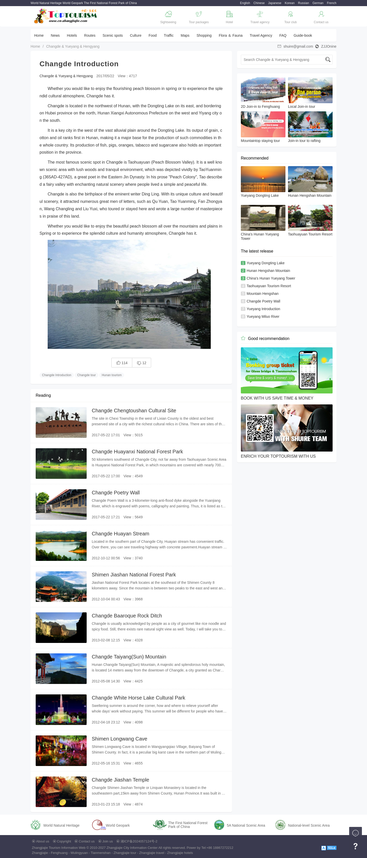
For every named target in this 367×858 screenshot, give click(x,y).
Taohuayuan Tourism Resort (269, 286)
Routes (89, 35)
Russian (303, 3)
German (317, 3)
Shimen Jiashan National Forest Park (134, 574)
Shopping (204, 35)
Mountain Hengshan (263, 294)
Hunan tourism (112, 375)
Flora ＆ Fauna (230, 35)
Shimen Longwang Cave (119, 739)
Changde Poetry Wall (116, 492)
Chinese (259, 3)
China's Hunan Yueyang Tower (271, 278)
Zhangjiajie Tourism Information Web (59, 848)
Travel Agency (261, 35)
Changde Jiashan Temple (120, 780)
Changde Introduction (56, 375)
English (245, 3)
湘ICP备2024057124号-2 (139, 841)
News (55, 35)
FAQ (282, 35)
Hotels (72, 35)
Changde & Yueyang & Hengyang (72, 46)
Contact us (87, 841)
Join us (107, 841)
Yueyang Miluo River (263, 316)
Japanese (274, 3)
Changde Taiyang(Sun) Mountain (129, 656)
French (331, 3)
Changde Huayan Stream (120, 533)
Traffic (169, 35)
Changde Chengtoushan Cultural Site (134, 410)
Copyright (64, 841)
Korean (290, 3)
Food (153, 35)
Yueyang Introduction (263, 309)
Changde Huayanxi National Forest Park (137, 451)
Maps (185, 35)
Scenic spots (112, 35)
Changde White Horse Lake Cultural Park (138, 698)
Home (39, 35)
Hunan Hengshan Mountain (268, 271)
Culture (135, 35)
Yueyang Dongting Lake (266, 263)
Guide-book (303, 35)
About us (42, 841)
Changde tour (86, 375)
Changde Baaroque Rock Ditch (127, 615)
